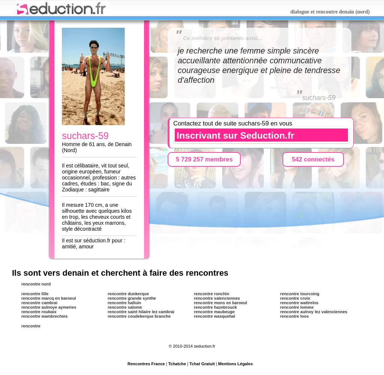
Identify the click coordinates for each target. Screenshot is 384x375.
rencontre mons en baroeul (220, 302)
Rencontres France (146, 364)
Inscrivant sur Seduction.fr (235, 135)
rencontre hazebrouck (215, 307)
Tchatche (177, 364)
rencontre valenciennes (217, 298)
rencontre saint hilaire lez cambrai (141, 311)
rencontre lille (34, 293)
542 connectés (313, 159)
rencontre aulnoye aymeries (48, 307)
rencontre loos (294, 316)
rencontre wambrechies (44, 316)
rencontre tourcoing (300, 293)
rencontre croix (295, 298)
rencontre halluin (124, 302)
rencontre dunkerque (128, 293)
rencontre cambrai (39, 302)
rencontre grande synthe (132, 298)
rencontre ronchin (211, 293)
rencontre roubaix (39, 311)
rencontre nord (36, 284)
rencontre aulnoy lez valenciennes (313, 311)
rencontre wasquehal (214, 316)
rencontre (30, 326)
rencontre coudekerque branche (139, 316)
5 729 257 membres (204, 159)
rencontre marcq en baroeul (48, 298)
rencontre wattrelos (299, 302)
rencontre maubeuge (214, 311)
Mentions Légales (235, 364)
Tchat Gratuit (202, 364)
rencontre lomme (297, 307)
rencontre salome (125, 307)
